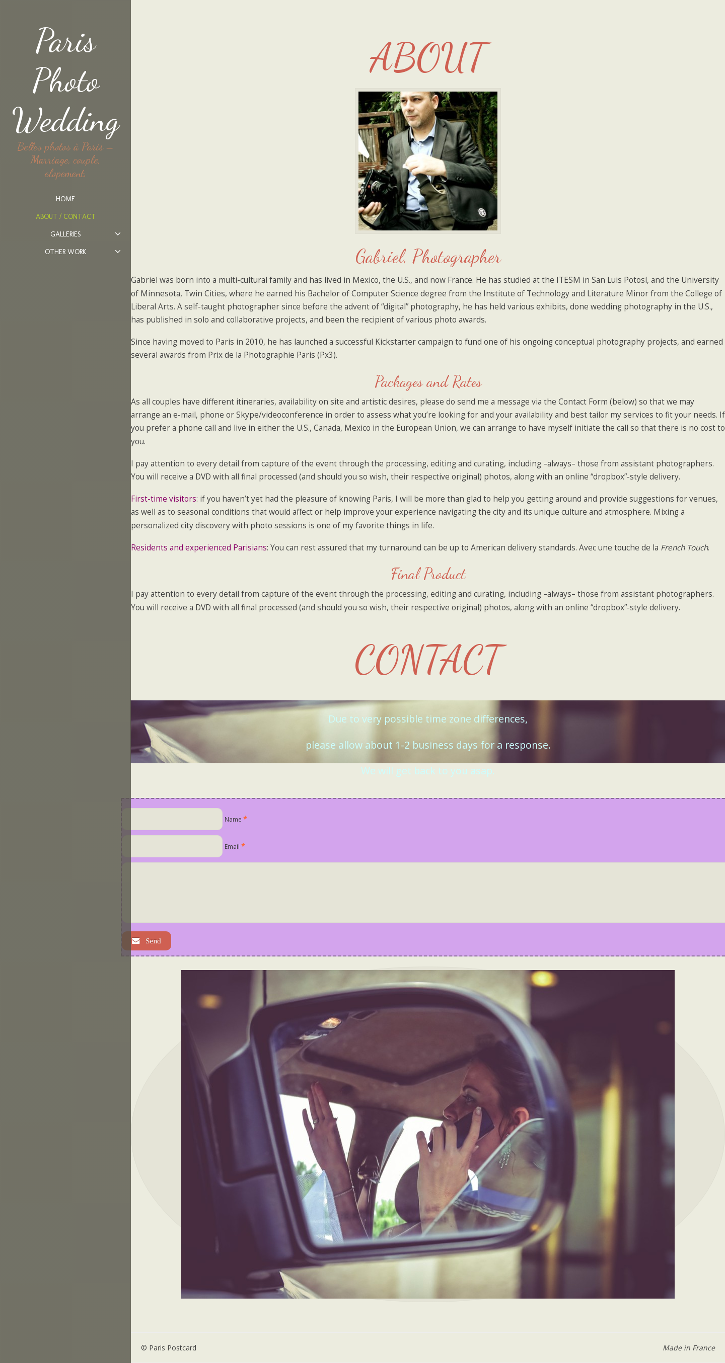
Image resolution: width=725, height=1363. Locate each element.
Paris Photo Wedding (65, 79)
